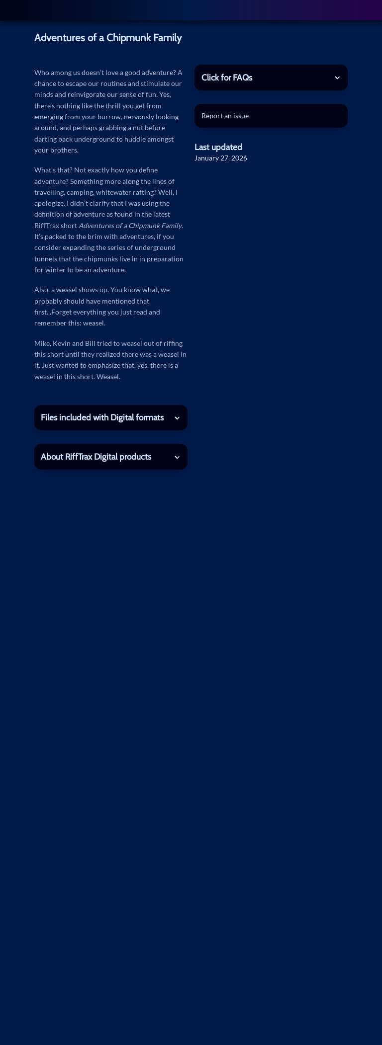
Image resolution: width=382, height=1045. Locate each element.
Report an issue (225, 115)
